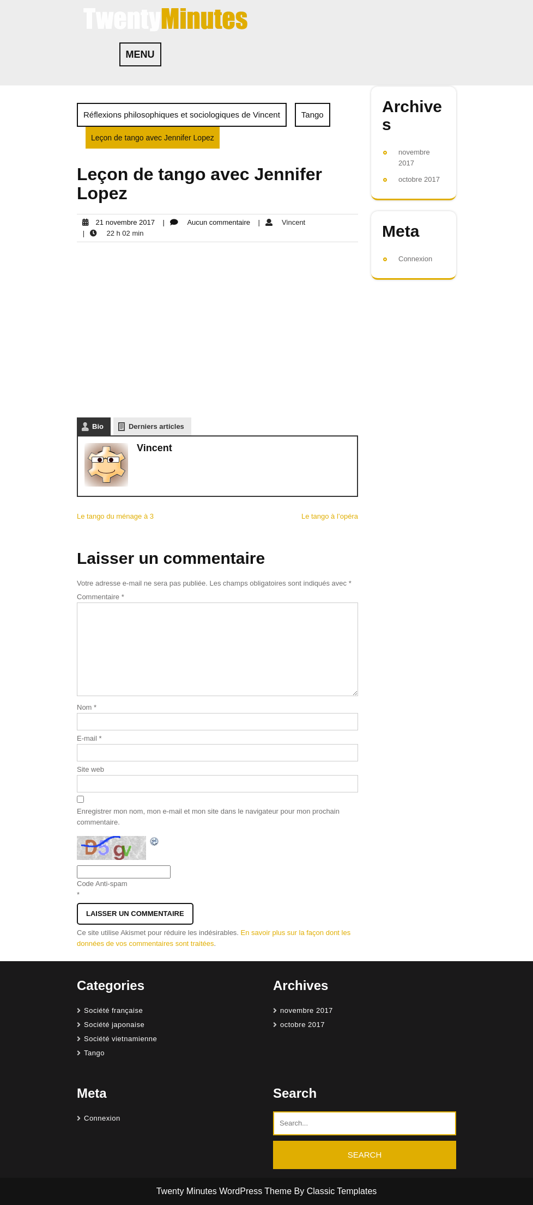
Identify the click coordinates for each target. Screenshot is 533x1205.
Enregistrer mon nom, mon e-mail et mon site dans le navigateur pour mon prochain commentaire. (208, 816)
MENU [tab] (140, 54)
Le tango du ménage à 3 (115, 516)
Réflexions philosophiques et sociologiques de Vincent (181, 114)
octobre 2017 (419, 179)
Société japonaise (114, 1024)
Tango (312, 114)
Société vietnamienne (120, 1039)
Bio (98, 426)
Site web (90, 769)
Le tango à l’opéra (329, 516)
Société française (113, 1010)
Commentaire (100, 597)
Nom (86, 707)
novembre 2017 (306, 1010)
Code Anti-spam (102, 884)
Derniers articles (156, 426)
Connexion (415, 259)
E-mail (89, 738)
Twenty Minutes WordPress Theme (225, 1191)
